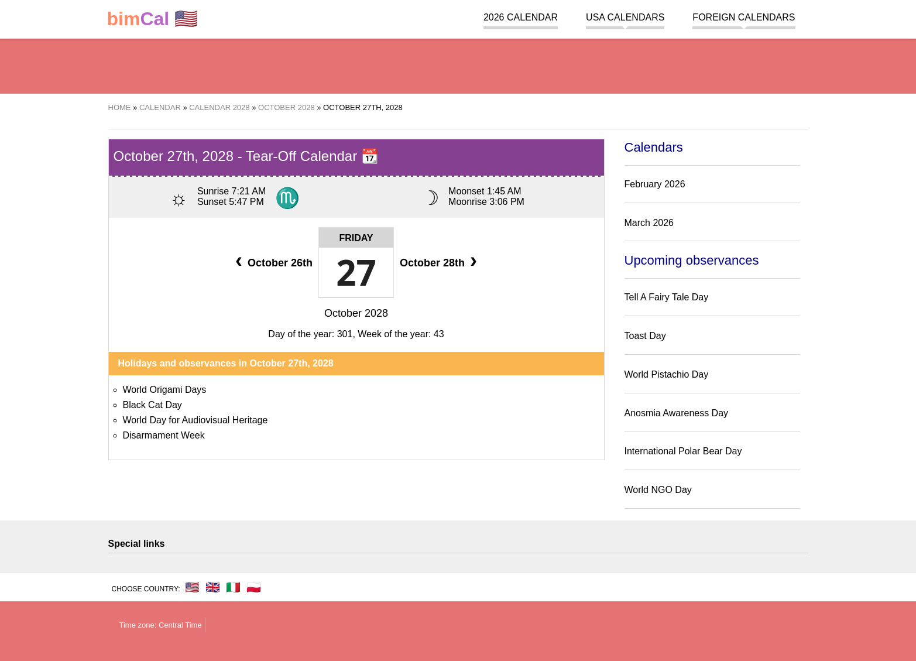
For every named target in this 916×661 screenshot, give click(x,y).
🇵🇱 (253, 587)
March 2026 (649, 223)
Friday (356, 238)
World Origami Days (165, 390)
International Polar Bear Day (683, 451)
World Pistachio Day (667, 374)
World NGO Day (658, 490)
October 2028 (356, 313)
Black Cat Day (152, 405)
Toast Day (645, 336)
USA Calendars (625, 17)
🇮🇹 (233, 587)
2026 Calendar (520, 17)
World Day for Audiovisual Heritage (195, 420)
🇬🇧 (212, 587)
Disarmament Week (164, 435)
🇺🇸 (152, 19)
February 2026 (655, 184)
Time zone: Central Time (160, 625)
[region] (458, 64)
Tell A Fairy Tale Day (667, 297)
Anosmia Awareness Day (677, 413)
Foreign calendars (743, 17)
